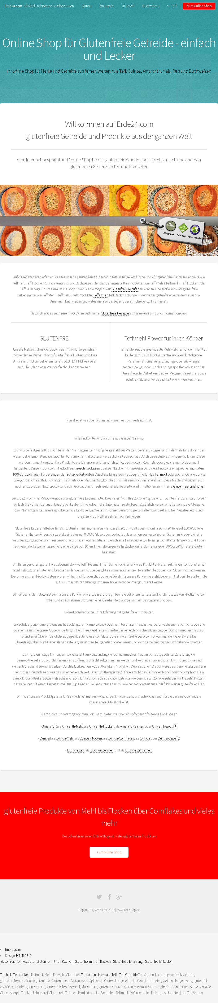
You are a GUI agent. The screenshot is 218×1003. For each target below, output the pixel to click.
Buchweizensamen (138, 750)
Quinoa (86, 6)
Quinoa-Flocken (91, 738)
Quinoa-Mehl (65, 738)
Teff (174, 6)
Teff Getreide (128, 974)
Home (44, 6)
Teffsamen (100, 295)
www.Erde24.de (105, 910)
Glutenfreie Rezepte (115, 313)
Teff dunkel (21, 974)
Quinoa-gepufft (168, 738)
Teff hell (5, 974)
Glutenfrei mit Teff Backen (92, 961)
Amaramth (106, 6)
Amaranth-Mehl (72, 726)
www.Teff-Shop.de (128, 910)
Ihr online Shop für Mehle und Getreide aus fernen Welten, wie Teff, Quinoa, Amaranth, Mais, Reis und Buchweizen (109, 71)
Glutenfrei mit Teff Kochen (54, 961)
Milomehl (127, 6)
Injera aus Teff (107, 974)
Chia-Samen (65, 6)
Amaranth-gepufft (164, 726)
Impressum (13, 949)
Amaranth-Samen (132, 726)
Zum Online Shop (199, 6)
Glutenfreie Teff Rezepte (17, 961)
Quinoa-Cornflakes (121, 738)
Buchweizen (150, 6)
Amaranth (49, 726)
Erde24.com (13, 6)
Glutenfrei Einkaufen (125, 289)
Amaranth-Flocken (101, 726)
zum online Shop (109, 852)
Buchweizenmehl (102, 750)
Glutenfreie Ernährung (188, 486)
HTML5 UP (23, 955)
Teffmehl (161, 474)
